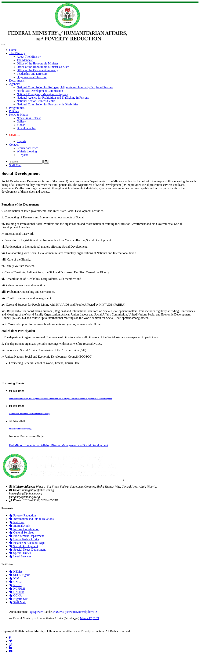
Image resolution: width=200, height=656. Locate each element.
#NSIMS (58, 611)
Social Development (23, 546)
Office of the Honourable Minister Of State (43, 66)
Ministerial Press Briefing (20, 429)
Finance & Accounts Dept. (27, 542)
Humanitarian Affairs (24, 539)
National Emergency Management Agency (42, 94)
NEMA (15, 571)
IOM (14, 578)
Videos (21, 124)
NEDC (15, 585)
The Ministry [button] (17, 53)
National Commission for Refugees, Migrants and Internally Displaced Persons (65, 87)
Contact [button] (14, 144)
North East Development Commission (40, 90)
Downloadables (26, 128)
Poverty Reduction (22, 515)
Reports (21, 141)
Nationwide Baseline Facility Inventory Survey (29, 413)
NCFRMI (17, 588)
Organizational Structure (31, 77)
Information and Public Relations (31, 518)
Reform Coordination (24, 529)
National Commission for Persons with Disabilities (47, 104)
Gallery (21, 121)
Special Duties (20, 553)
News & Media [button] (18, 114)
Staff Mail (15, 165)
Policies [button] (14, 111)
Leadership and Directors (32, 73)
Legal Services (20, 556)
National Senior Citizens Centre (36, 101)
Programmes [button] (16, 107)
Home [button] (12, 49)
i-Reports (22, 154)
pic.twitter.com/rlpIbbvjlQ (81, 611)
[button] (103, 135)
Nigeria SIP (18, 598)
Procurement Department (26, 536)
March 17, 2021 (89, 618)
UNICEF (16, 581)
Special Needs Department (27, 549)
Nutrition (16, 522)
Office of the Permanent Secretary (37, 70)
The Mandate (25, 60)
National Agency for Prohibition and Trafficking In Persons (53, 97)
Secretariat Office (27, 148)
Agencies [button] (14, 84)
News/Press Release (29, 118)
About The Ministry (29, 56)
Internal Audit (19, 525)
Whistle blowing (27, 151)
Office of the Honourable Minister (37, 63)
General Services (21, 532)
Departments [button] (17, 80)
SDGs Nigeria (19, 575)
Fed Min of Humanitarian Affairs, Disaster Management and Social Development (58, 445)
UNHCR (16, 592)
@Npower (36, 611)
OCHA (15, 595)
